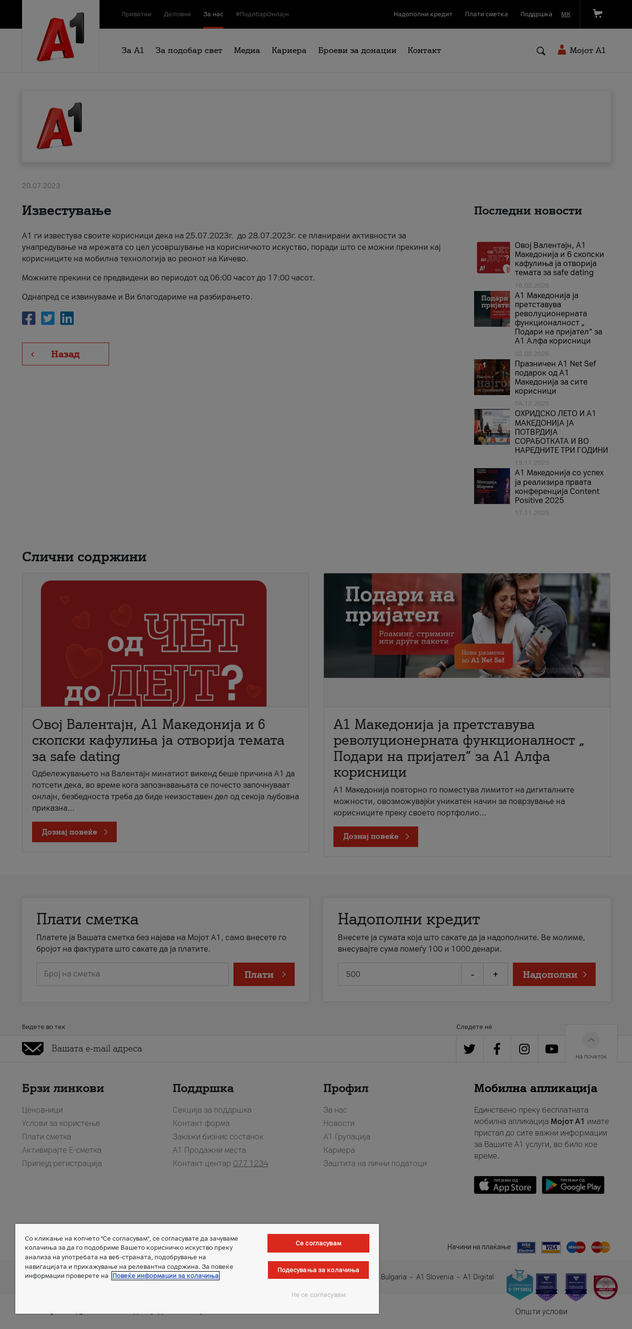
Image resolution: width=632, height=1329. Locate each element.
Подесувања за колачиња (318, 1270)
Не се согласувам (318, 1294)
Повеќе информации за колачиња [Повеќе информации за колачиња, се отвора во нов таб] (165, 1275)
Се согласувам (318, 1243)
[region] (197, 1269)
